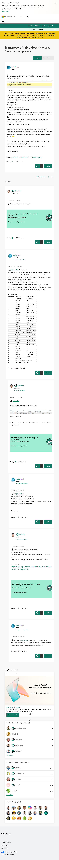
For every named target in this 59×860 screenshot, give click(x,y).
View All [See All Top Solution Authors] (9, 755)
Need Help (15, 157)
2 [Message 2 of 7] (12, 238)
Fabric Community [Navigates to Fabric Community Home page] (21, 17)
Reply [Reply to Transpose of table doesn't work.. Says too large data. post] (48, 166)
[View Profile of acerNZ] (13, 67)
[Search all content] (43, 29)
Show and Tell (25, 157)
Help (43, 25)
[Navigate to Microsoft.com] (7, 17)
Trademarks (4, 848)
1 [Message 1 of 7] (12, 161)
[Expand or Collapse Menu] (3, 21)
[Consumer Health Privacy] (29, 854)
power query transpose (15, 416)
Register (30, 25)
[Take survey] (12, 715)
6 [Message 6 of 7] (16, 608)
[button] (37, 58)
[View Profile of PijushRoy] (18, 191)
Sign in (37, 25)
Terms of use (4, 845)
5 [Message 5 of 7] (16, 517)
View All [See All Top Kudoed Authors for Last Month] (9, 795)
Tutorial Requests (37, 157)
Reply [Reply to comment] (48, 242)
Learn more (5, 11)
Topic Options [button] (47, 58)
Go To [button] (49, 25)
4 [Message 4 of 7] (15, 462)
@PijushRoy (15, 270)
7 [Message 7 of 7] (16, 651)
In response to (19, 259)
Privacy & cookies (6, 842)
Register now (38, 37)
